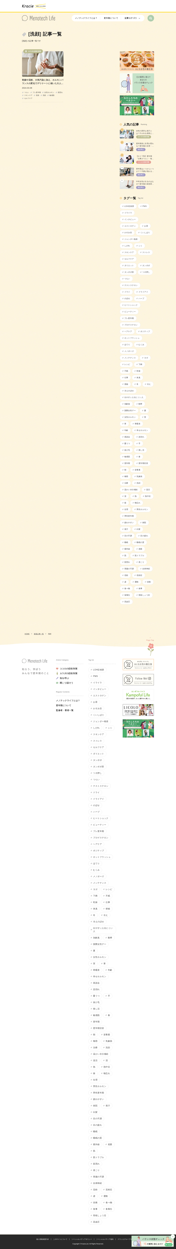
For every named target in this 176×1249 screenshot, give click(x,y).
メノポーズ (129, 351)
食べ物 (127, 588)
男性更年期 (129, 516)
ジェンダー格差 (131, 239)
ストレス (146, 252)
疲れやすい (129, 522)
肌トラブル (139, 555)
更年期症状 (143, 463)
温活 (148, 490)
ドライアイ (143, 292)
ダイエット (129, 265)
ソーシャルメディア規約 (105, 1239)
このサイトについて (60, 1239)
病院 (144, 522)
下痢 (140, 364)
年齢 (126, 430)
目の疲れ (144, 536)
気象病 (139, 476)
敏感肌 (52, 95)
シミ (140, 246)
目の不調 (128, 536)
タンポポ (146, 265)
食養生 (127, 595)
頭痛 (149, 582)
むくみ (141, 345)
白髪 (138, 529)
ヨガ (146, 358)
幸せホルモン (142, 430)
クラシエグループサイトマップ (129, 1239)
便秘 (126, 384)
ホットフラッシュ (132, 338)
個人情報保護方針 (42, 1239)
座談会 (127, 437)
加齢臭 (127, 404)
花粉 (37, 95)
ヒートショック (131, 305)
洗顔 (44, 95)
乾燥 (138, 371)
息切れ (141, 437)
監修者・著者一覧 (64, 710)
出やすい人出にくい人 (134, 397)
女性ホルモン (49, 92)
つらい (26, 92)
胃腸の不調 (129, 569)
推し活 (141, 450)
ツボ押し (146, 272)
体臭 (138, 377)
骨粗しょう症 (144, 595)
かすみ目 (128, 232)
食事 (140, 588)
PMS (144, 206)
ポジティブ (145, 331)
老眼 (140, 549)
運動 (137, 582)
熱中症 (148, 496)
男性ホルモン (142, 509)
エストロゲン (130, 226)
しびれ (127, 246)
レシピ (127, 364)
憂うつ (127, 443)
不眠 (126, 371)
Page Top (150, 640)
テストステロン (131, 285)
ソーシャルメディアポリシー (81, 1239)
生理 (126, 509)
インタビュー (130, 219)
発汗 (126, 529)
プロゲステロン (131, 325)
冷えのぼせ (129, 391)
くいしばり (145, 232)
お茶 (146, 226)
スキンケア (28, 95)
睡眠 (126, 542)
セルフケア (28, 98)
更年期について (111, 18)
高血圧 (127, 602)
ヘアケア (128, 331)
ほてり (127, 345)
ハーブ (141, 298)
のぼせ (127, 298)
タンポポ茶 (129, 272)
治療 (126, 483)
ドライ (127, 292)
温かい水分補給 (131, 490)
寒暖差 (137, 424)
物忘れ (137, 503)
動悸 (140, 404)
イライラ (128, 213)
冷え (149, 384)
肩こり (141, 562)
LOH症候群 (129, 206)
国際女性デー (130, 410)
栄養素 (137, 470)
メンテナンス (130, 358)
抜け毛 (127, 450)
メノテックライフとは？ (86, 18)
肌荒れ (60, 92)
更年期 (127, 463)
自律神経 (146, 569)
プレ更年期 (37, 92)
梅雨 (126, 476)
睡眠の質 (140, 542)
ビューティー (130, 312)
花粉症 (139, 575)
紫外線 (127, 549)
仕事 (126, 377)
